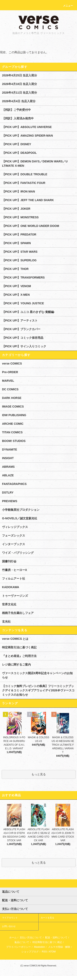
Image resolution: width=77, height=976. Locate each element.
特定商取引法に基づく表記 (19, 647)
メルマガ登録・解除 (59, 946)
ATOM (52, 951)
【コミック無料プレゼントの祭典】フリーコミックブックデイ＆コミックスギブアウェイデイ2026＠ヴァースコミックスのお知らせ (38, 690)
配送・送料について (56, 937)
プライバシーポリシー (18, 946)
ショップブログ (30, 951)
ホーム (13, 937)
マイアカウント (10, 917)
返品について (21, 942)
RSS (44, 951)
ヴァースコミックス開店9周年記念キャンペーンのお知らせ (37, 675)
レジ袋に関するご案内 (16, 664)
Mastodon (39, 946)
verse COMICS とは (15, 638)
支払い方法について (31, 937)
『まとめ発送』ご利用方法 (19, 656)
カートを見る (47, 917)
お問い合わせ (9, 926)
